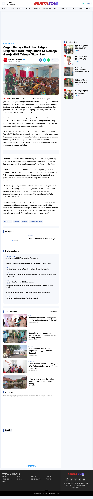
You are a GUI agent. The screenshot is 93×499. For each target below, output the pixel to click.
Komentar (55, 60)
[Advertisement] (46, 25)
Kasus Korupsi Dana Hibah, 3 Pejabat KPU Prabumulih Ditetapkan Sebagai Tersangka (43, 366)
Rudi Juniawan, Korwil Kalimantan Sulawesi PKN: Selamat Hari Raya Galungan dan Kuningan (31, 275)
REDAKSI (70, 483)
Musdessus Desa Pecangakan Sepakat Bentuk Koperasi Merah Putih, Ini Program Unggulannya (81, 69)
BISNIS (56, 9)
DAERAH (5, 9)
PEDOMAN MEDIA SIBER (81, 483)
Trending (87, 3)
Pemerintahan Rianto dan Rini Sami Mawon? (20, 282)
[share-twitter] (44, 60)
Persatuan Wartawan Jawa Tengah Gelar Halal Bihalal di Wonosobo (27, 269)
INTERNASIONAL (85, 9)
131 (4, 188)
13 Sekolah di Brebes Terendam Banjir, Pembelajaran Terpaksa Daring (41, 381)
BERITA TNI (47, 9)
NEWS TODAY (75, 487)
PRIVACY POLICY (71, 485)
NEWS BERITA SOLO (36, 221)
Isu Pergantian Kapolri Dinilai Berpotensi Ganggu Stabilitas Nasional (28, 292)
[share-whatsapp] (48, 60)
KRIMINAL (64, 9)
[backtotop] (46, 491)
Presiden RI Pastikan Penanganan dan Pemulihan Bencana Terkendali (43, 319)
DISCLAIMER (81, 485)
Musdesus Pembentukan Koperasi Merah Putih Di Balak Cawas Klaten (28, 263)
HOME (65, 483)
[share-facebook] (40, 60)
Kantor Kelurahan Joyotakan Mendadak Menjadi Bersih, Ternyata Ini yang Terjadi (29, 286)
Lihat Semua (31, 466)
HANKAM (28, 9)
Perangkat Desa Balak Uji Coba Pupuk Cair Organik (22, 298)
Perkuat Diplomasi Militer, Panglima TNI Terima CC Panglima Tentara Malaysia (82, 92)
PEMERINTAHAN (16, 9)
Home (5, 43)
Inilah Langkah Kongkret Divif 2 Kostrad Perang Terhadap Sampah (81, 47)
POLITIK (37, 9)
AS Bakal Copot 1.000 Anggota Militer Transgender (22, 258)
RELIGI (73, 9)
